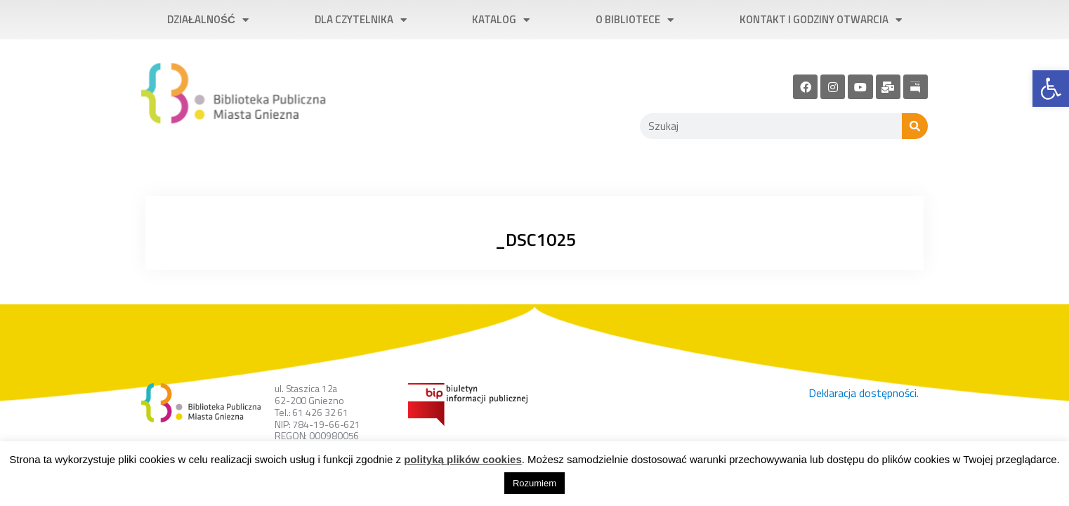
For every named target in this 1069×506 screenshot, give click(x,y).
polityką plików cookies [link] (463, 459)
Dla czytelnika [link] (361, 20)
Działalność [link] (208, 20)
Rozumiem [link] (534, 483)
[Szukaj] (915, 126)
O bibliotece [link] (635, 20)
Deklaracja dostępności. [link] (863, 392)
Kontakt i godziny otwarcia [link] (821, 20)
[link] (1050, 88)
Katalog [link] (501, 20)
